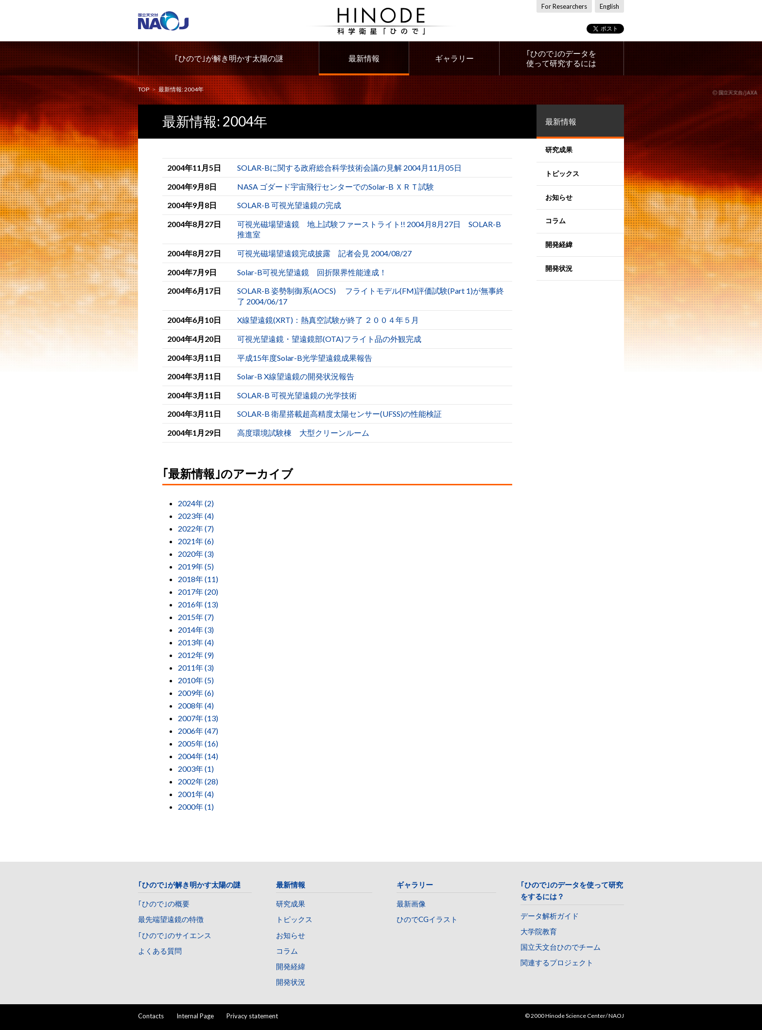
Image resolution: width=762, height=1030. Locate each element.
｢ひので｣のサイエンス (174, 935)
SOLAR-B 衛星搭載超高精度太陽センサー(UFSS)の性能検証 (339, 413)
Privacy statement (252, 1016)
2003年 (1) (196, 768)
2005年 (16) (198, 743)
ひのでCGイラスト (427, 919)
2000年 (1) (196, 806)
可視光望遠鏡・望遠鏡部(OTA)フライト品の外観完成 (329, 338)
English (609, 6)
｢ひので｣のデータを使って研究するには (561, 58)
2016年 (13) (198, 604)
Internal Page (195, 1016)
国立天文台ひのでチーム (560, 946)
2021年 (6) (196, 541)
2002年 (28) (198, 781)
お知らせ (290, 935)
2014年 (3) (196, 629)
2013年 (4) (196, 642)
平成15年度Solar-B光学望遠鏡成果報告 (304, 357)
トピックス (294, 919)
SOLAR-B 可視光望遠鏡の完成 (289, 205)
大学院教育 (538, 931)
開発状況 (290, 981)
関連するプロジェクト (556, 962)
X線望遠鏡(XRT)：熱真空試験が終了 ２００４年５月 (328, 319)
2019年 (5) (196, 566)
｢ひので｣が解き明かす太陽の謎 (228, 58)
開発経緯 (290, 966)
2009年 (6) (196, 692)
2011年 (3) (196, 667)
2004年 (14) (198, 756)
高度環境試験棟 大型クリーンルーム (303, 432)
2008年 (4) (196, 705)
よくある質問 (160, 950)
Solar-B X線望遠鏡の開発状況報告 (295, 376)
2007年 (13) (198, 718)
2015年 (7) (196, 617)
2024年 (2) (196, 503)
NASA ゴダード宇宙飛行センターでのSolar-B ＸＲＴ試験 (335, 186)
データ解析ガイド (549, 915)
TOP (143, 89)
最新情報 (364, 58)
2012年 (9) (196, 654)
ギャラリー (454, 58)
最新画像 (411, 903)
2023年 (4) (196, 515)
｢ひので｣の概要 (164, 903)
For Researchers (564, 6)
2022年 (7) (196, 528)
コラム (287, 950)
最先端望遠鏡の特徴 (171, 919)
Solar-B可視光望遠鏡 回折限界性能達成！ (312, 272)
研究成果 (290, 903)
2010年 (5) (196, 680)
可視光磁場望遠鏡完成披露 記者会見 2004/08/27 (324, 253)
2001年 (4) (196, 794)
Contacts (151, 1016)
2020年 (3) (196, 553)
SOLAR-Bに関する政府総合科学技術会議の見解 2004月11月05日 (349, 167)
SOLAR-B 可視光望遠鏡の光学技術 (297, 395)
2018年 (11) (198, 579)
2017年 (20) (198, 591)
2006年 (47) (198, 730)
